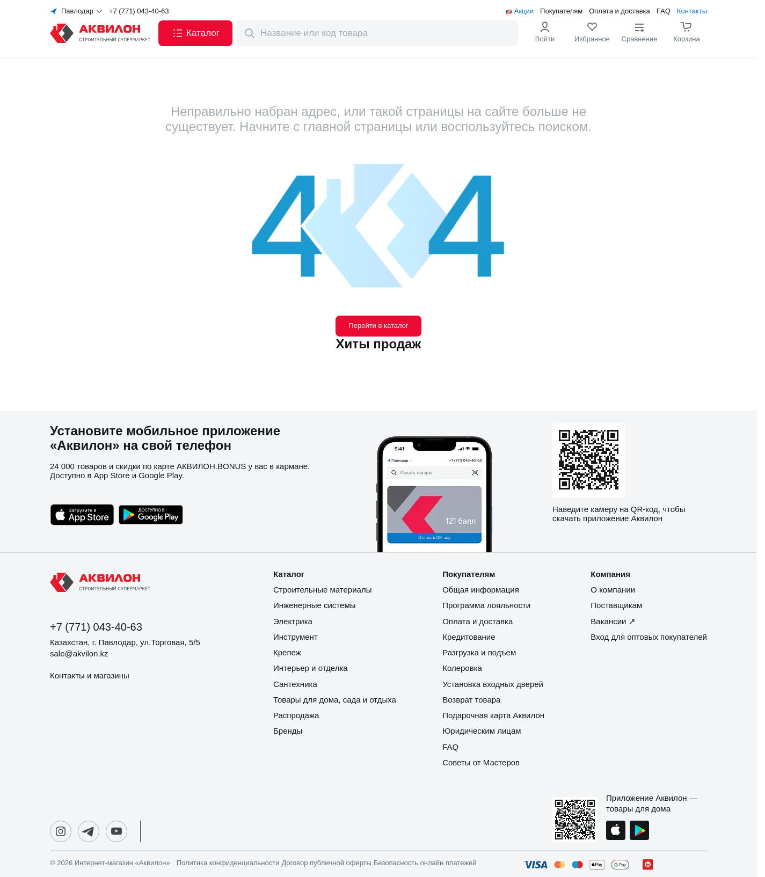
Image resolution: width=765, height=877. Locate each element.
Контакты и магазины (89, 675)
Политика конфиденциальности (228, 863)
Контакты (692, 11)
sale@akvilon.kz (79, 653)
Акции (524, 11)
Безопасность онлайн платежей (425, 863)
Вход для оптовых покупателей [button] (649, 636)
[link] (592, 33)
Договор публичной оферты (326, 863)
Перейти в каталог (378, 325)
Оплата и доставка (619, 11)
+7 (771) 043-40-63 (139, 11)
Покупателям (561, 11)
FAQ (664, 11)
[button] (195, 33)
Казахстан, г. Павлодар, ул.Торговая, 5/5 (125, 642)
